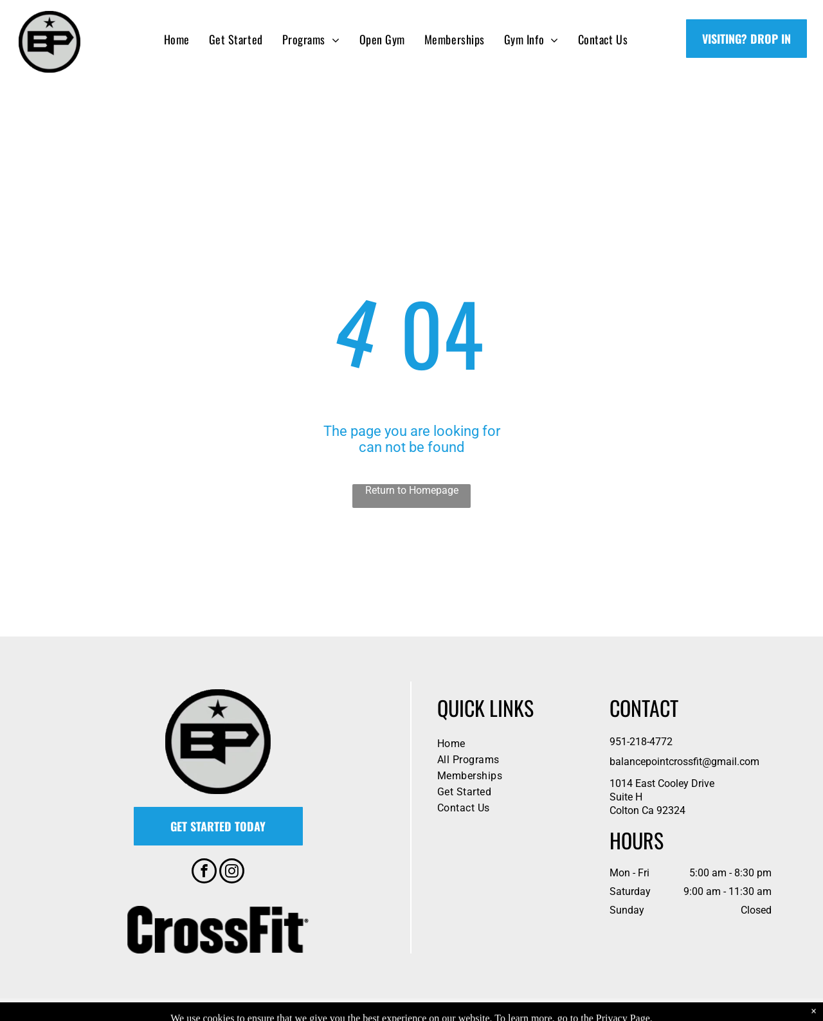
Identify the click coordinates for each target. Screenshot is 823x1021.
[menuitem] (176, 39)
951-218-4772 (641, 742)
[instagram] (231, 872)
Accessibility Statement (474, 1009)
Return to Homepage (411, 490)
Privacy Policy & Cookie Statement (368, 1009)
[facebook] (204, 872)
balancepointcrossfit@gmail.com (684, 761)
